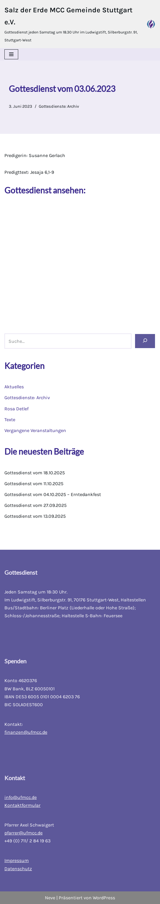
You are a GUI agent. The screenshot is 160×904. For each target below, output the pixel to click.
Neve (50, 897)
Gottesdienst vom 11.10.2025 (33, 483)
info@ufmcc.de (20, 797)
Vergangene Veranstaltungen (35, 430)
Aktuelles (14, 386)
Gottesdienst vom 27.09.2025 (35, 505)
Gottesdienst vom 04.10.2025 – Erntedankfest (52, 494)
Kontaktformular (22, 805)
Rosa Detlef (16, 408)
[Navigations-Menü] (11, 54)
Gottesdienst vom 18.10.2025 (34, 472)
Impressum (16, 860)
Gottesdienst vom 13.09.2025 (35, 516)
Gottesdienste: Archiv (59, 106)
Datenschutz (18, 868)
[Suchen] (145, 340)
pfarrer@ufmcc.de (23, 833)
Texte (9, 419)
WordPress (104, 897)
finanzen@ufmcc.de (25, 732)
